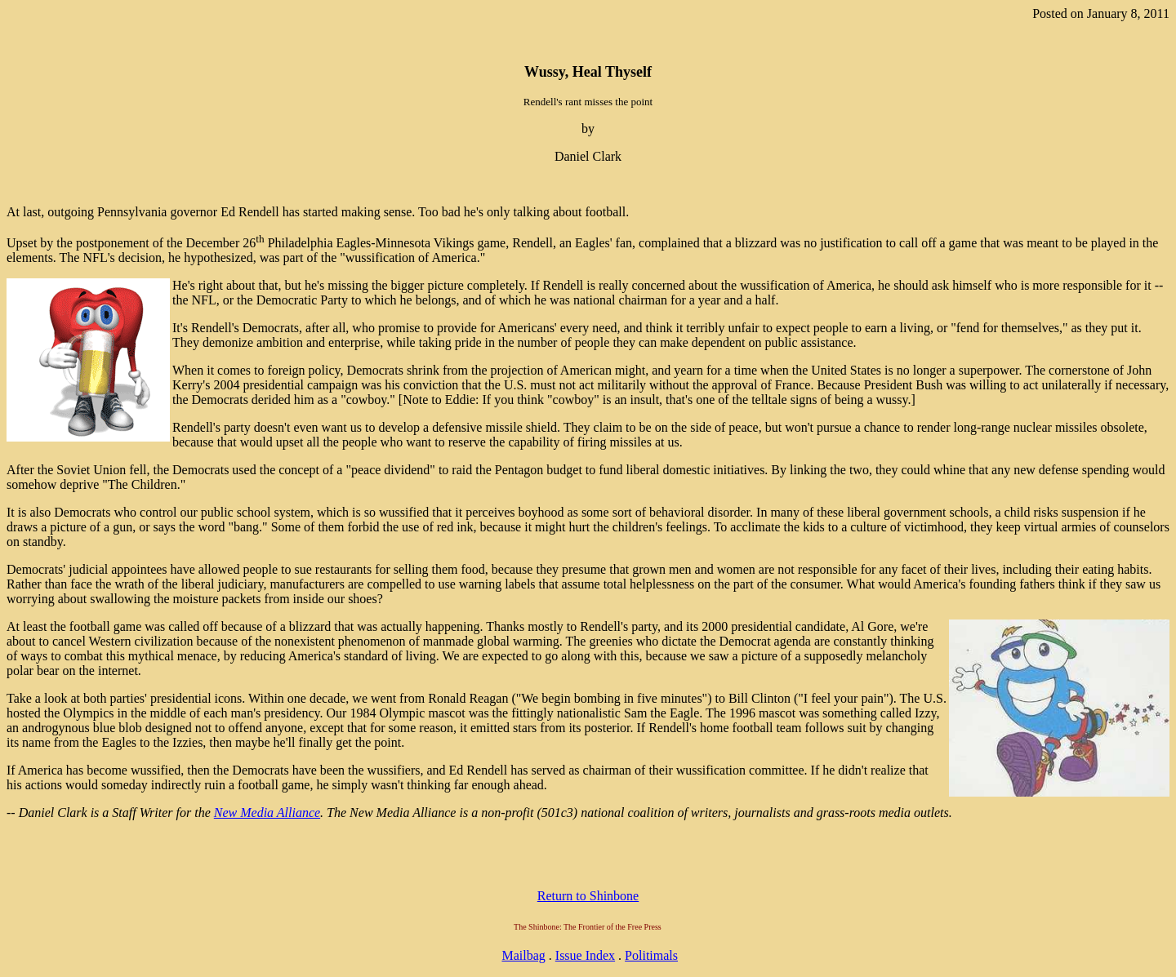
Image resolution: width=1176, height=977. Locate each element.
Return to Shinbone (588, 896)
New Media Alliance (267, 812)
